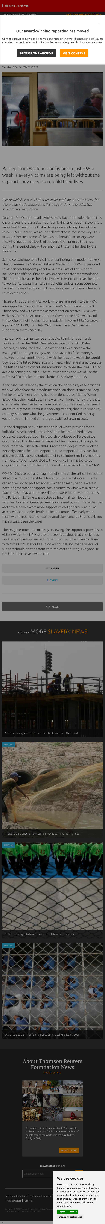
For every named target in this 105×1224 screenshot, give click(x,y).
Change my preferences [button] (70, 1217)
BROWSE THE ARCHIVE (36, 53)
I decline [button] (73, 1212)
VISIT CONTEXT (74, 53)
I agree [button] (62, 1212)
